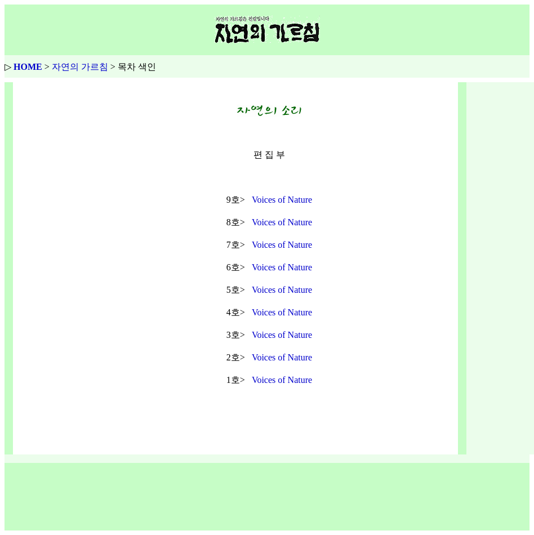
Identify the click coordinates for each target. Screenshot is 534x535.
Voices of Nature (282, 199)
